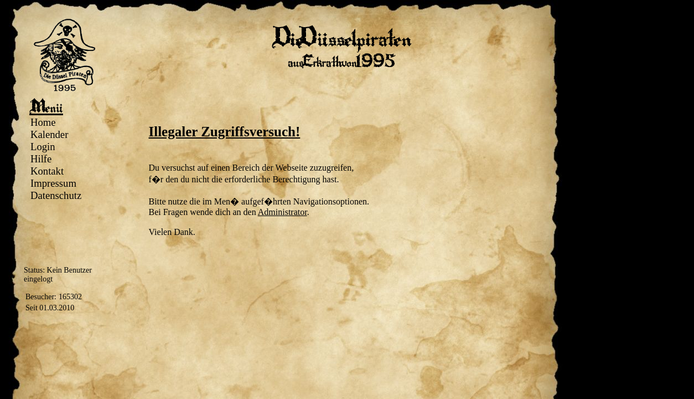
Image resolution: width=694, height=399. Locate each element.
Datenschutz (55, 195)
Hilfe (40, 159)
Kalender (49, 134)
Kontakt (47, 171)
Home (43, 122)
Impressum (53, 183)
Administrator (282, 212)
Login (42, 146)
